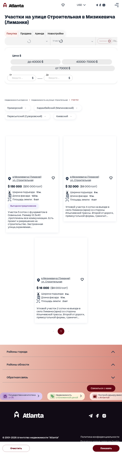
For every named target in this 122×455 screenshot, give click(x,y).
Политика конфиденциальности (100, 437)
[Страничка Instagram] (103, 5)
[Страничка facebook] (97, 416)
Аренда (39, 33)
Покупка (12, 33)
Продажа (26, 33)
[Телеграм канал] (97, 5)
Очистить (16, 448)
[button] (35, 62)
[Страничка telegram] (91, 416)
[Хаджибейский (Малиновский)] (76, 108)
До (47, 75)
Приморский (15, 108)
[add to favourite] (63, 5)
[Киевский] (71, 116)
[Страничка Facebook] (100, 5)
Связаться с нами (101, 388)
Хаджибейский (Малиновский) (55, 108)
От (11, 75)
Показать (106, 448)
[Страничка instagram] (104, 416)
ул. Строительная (23, 180)
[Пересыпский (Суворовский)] (45, 116)
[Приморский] (25, 108)
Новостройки (56, 33)
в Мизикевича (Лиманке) (27, 177)
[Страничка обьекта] (9, 179)
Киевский (62, 116)
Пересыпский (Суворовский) (24, 116)
